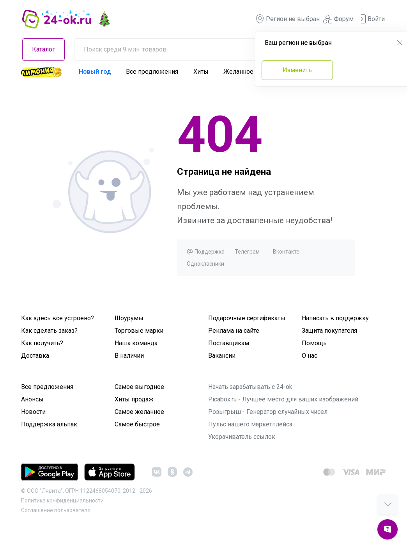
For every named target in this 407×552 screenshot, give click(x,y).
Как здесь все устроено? (57, 318)
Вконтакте (286, 251)
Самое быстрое (137, 424)
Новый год (95, 71)
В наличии (129, 355)
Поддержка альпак (49, 424)
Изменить (297, 70)
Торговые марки (139, 330)
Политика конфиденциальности (62, 500)
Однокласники (205, 264)
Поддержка (206, 251)
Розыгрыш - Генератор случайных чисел (267, 411)
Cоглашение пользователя (55, 510)
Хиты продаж (134, 399)
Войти (371, 19)
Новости (33, 411)
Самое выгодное (139, 386)
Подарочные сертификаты (246, 318)
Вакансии (221, 355)
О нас (309, 355)
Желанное (238, 71)
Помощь (314, 343)
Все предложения (152, 71)
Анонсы (32, 399)
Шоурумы (129, 318)
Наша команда (136, 343)
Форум (338, 19)
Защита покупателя (329, 330)
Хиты (201, 71)
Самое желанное (139, 411)
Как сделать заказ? (49, 330)
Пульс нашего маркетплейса (250, 424)
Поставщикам (228, 343)
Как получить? (42, 343)
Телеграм (247, 251)
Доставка (35, 355)
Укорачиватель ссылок (241, 436)
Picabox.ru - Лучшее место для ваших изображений (283, 399)
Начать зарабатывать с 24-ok (250, 386)
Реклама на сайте (233, 330)
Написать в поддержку (335, 318)
